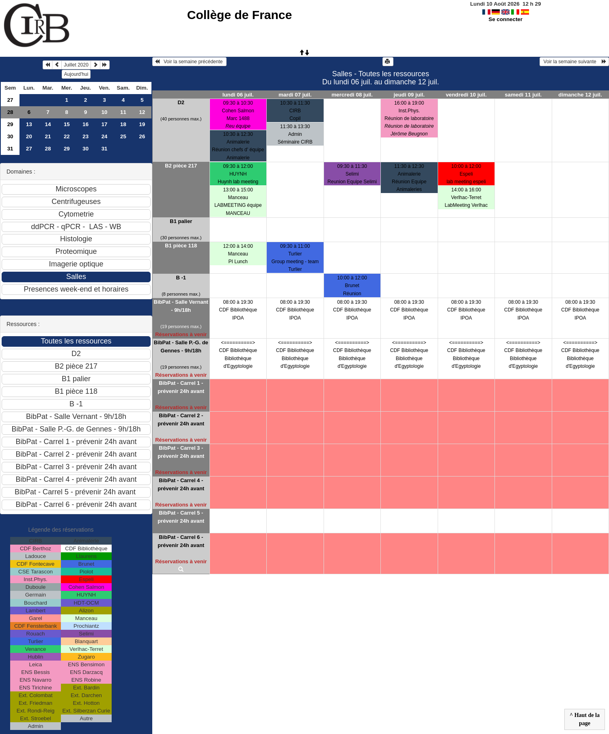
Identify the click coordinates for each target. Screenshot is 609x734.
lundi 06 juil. (238, 95)
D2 (180, 102)
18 (123, 124)
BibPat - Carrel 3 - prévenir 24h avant (181, 452)
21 (48, 136)
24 (105, 136)
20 (29, 136)
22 (67, 136)
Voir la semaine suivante (574, 61)
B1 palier (181, 221)
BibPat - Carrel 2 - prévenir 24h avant (181, 419)
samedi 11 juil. (523, 95)
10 (105, 112)
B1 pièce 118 (181, 246)
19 (142, 124)
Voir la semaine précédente (189, 61)
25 (123, 136)
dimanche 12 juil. (580, 95)
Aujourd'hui (76, 74)
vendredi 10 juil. (466, 95)
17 (105, 124)
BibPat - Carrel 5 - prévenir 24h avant (181, 517)
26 (142, 136)
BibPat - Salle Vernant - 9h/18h (181, 306)
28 (10, 112)
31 (10, 149)
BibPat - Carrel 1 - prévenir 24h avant (181, 387)
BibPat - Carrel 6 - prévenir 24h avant (181, 541)
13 (29, 124)
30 (10, 136)
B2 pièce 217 (181, 166)
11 (123, 112)
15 (67, 124)
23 (85, 136)
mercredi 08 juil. (352, 95)
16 (85, 124)
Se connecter (505, 19)
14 (48, 124)
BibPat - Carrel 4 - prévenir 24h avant (181, 484)
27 (10, 100)
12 (142, 112)
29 (10, 124)
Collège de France (239, 14)
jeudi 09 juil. (409, 95)
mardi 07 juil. (295, 95)
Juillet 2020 (76, 65)
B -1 (181, 278)
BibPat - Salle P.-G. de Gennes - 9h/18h (181, 346)
